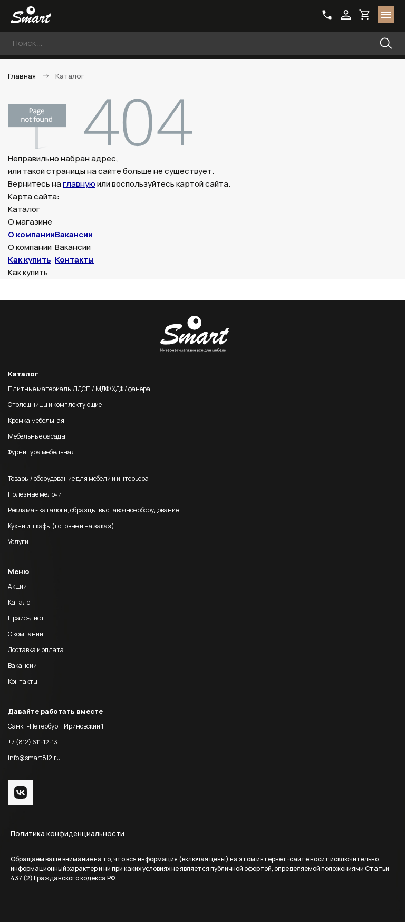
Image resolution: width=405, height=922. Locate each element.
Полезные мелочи (35, 494)
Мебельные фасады (36, 436)
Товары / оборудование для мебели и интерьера (78, 478)
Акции (17, 586)
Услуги (18, 541)
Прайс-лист (26, 618)
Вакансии (74, 234)
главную (79, 183)
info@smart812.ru (34, 757)
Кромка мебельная (36, 420)
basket (365, 14)
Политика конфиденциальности (67, 833)
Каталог (20, 602)
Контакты (74, 259)
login (346, 15)
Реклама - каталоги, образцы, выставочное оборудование (93, 510)
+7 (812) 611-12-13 (32, 741)
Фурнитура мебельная (41, 452)
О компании (31, 234)
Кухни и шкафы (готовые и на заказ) (61, 525)
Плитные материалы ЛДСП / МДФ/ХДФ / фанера (79, 388)
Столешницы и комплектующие (55, 404)
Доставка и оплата (36, 649)
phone (327, 15)
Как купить (29, 259)
